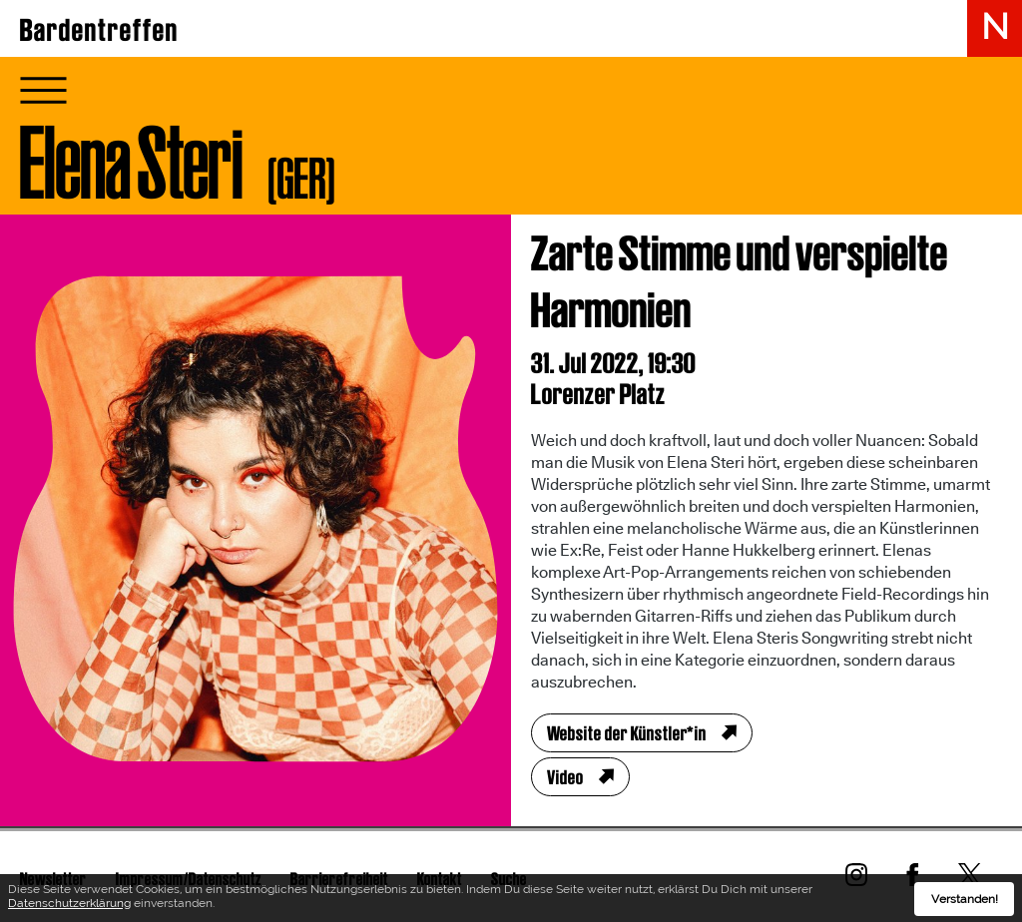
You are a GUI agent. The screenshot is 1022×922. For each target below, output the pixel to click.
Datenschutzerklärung (69, 906)
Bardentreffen (99, 30)
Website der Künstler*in (627, 733)
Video (565, 777)
